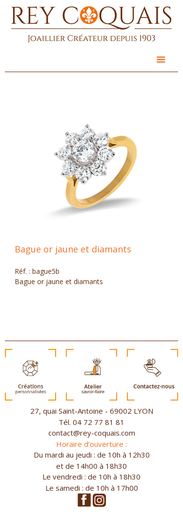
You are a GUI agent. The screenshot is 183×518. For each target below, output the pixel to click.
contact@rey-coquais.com (91, 433)
